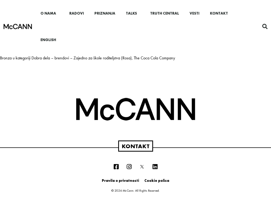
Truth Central (164, 13)
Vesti (194, 13)
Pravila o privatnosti (120, 180)
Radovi (76, 13)
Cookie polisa (156, 180)
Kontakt (219, 13)
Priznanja (104, 13)
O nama (49, 13)
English (48, 39)
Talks (133, 13)
